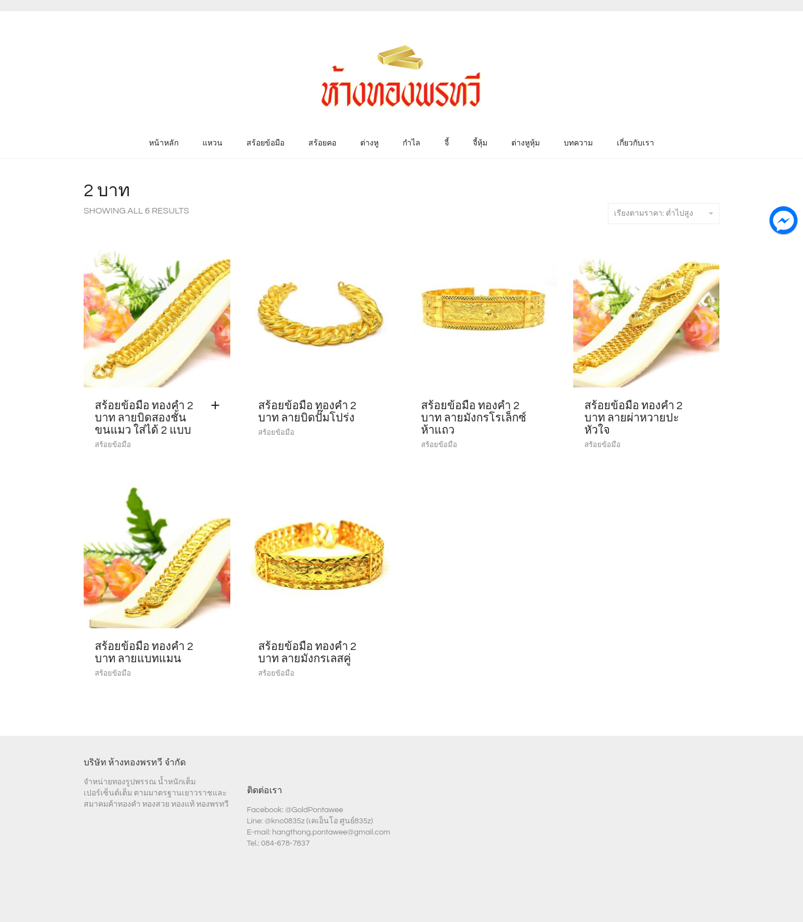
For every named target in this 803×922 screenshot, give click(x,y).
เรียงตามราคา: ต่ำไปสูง (663, 213)
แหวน (212, 143)
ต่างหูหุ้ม (525, 143)
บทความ (578, 143)
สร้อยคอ (322, 143)
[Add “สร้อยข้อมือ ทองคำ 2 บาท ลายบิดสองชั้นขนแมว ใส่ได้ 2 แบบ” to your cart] (218, 405)
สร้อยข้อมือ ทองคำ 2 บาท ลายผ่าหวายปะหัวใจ (633, 418)
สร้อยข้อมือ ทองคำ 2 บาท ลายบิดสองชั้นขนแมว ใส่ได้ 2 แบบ (144, 418)
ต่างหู (369, 143)
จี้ (446, 143)
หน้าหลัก (163, 143)
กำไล (411, 143)
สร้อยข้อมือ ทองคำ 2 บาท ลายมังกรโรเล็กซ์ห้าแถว (473, 418)
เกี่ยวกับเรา (635, 143)
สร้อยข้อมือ (265, 143)
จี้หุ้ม (480, 143)
